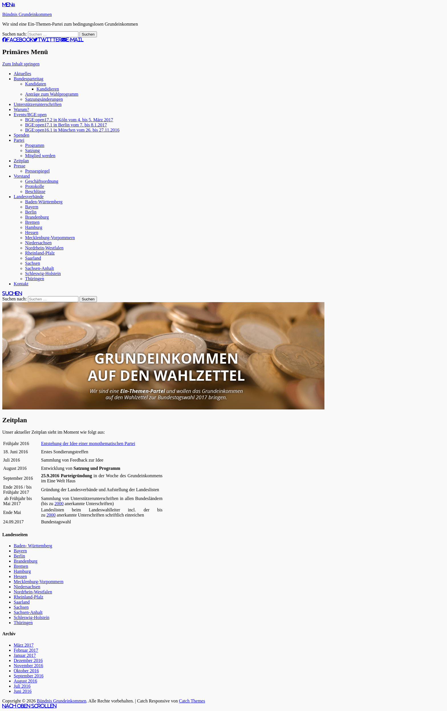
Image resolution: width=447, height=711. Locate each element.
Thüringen (34, 278)
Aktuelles (22, 73)
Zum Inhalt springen (21, 64)
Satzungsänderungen (44, 99)
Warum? (21, 109)
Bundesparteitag (28, 78)
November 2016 (28, 665)
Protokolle (34, 186)
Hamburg (33, 227)
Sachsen (32, 263)
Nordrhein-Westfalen (44, 247)
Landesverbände (29, 196)
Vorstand (22, 176)
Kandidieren (47, 89)
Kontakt (21, 283)
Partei (19, 140)
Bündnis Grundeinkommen (27, 14)
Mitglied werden (40, 155)
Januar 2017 (25, 655)
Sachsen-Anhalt (39, 268)
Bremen (32, 222)
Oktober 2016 (26, 670)
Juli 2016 (22, 686)
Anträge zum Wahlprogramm (51, 94)
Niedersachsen (38, 242)
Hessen (31, 232)
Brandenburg (37, 217)
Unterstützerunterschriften (38, 104)
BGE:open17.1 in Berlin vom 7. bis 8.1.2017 (66, 124)
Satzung (32, 150)
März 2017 (24, 645)
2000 (59, 503)
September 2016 (28, 675)
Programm (34, 145)
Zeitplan (21, 160)
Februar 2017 (26, 650)
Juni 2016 (23, 691)
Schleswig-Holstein (43, 273)
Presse (19, 165)
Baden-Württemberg (43, 201)
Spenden (21, 135)
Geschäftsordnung (41, 181)
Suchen (12, 293)
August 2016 (25, 681)
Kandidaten (35, 83)
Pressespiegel (37, 171)
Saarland (33, 258)
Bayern (31, 206)
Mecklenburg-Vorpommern (50, 237)
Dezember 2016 (28, 660)
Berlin (30, 212)
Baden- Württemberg (33, 545)
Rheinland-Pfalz (40, 253)
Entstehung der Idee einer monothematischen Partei (88, 443)
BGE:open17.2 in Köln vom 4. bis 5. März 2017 (69, 119)
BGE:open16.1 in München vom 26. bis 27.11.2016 (72, 130)
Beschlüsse (35, 191)
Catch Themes (192, 700)
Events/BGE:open (30, 114)
